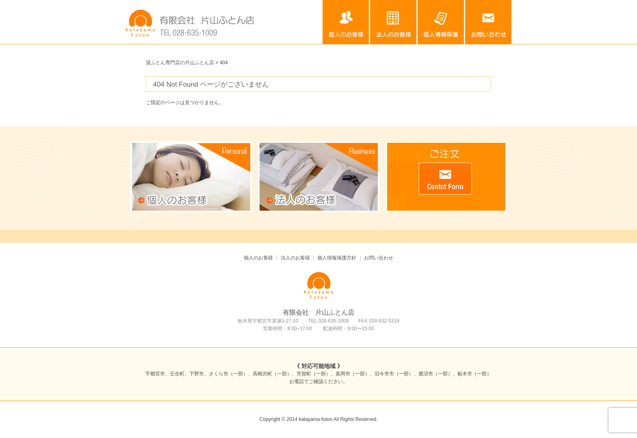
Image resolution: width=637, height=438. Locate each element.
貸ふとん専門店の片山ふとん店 (180, 62)
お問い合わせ (488, 22)
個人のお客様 (346, 22)
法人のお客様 (394, 22)
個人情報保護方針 (441, 22)
